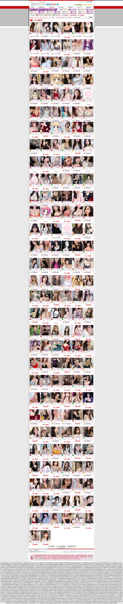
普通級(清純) (58, 15)
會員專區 (51, 7)
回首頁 (32, 7)
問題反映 (88, 7)
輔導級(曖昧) (49, 15)
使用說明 (70, 7)
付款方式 (79, 7)
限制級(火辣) (41, 15)
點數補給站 (41, 7)
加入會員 (61, 7)
